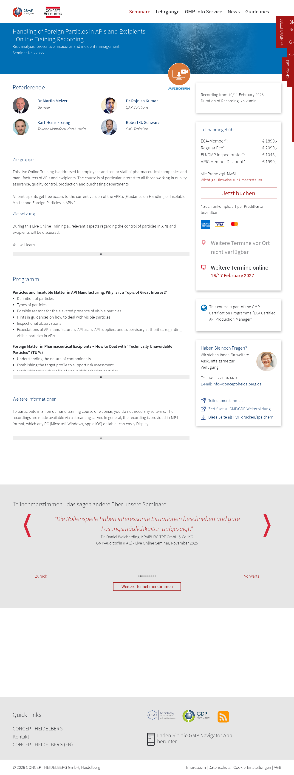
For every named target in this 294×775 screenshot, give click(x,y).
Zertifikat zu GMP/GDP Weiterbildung (239, 408)
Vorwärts (251, 576)
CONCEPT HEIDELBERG (38, 728)
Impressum (196, 767)
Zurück (41, 576)
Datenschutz (220, 767)
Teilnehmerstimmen (225, 400)
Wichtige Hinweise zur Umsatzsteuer (231, 179)
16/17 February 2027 (232, 275)
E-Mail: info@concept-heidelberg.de (231, 384)
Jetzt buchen (238, 193)
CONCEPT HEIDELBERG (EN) (43, 744)
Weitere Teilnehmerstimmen (147, 586)
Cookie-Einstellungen (252, 767)
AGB (277, 767)
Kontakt (21, 736)
